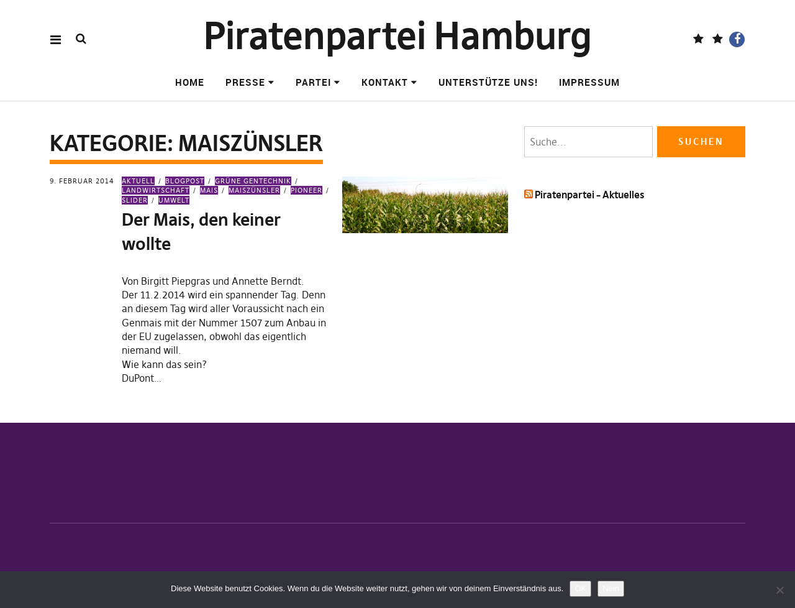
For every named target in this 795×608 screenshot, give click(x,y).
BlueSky (717, 39)
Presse (245, 82)
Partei (313, 82)
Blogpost (184, 181)
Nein (610, 588)
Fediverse (698, 39)
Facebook (737, 39)
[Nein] (779, 590)
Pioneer (306, 190)
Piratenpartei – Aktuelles (589, 194)
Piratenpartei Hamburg (398, 35)
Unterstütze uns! (488, 82)
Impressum (589, 82)
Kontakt (384, 82)
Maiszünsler (254, 190)
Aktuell (138, 181)
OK (580, 588)
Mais (209, 190)
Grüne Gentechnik (253, 181)
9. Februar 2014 (82, 181)
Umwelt (173, 200)
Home (189, 82)
